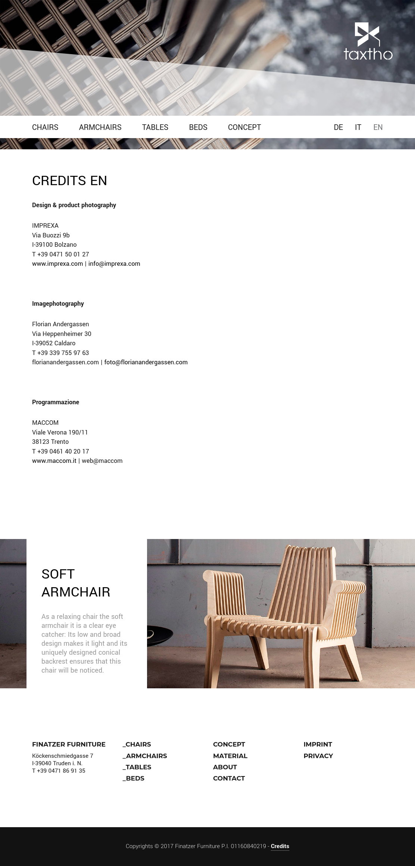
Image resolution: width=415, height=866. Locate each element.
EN (378, 127)
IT (358, 127)
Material (230, 756)
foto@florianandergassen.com (146, 362)
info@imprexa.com (114, 263)
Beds (198, 127)
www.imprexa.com (57, 263)
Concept (244, 127)
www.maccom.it (54, 461)
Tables (155, 127)
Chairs (45, 127)
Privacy (318, 756)
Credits (280, 846)
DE (338, 127)
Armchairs (100, 127)
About (225, 767)
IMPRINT (318, 744)
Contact (229, 778)
